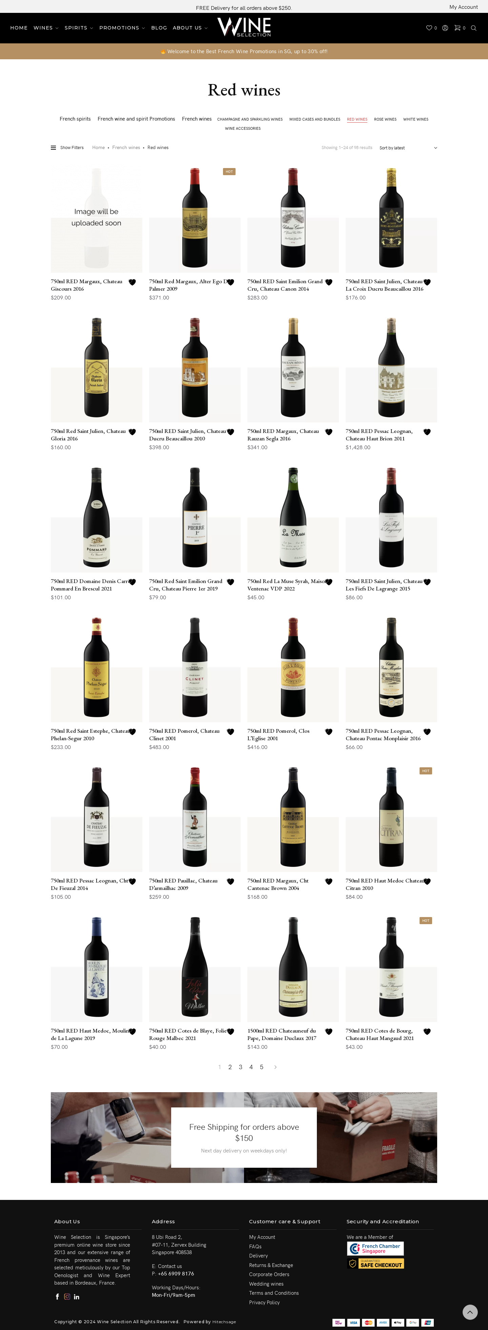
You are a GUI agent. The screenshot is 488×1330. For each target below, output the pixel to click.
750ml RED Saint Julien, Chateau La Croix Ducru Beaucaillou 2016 (384, 284)
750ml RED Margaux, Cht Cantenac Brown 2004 (277, 884)
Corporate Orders (269, 1274)
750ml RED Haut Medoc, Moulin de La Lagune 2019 (90, 1034)
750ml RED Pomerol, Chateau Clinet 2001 (184, 734)
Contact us (170, 1266)
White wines (415, 119)
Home (98, 147)
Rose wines (385, 119)
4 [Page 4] (251, 1066)
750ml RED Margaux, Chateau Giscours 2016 (86, 284)
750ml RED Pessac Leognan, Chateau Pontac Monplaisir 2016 (383, 734)
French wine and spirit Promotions (136, 118)
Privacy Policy (264, 1302)
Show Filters (67, 147)
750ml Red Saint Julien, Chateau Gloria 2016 (88, 434)
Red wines (357, 119)
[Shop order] (406, 147)
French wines (197, 118)
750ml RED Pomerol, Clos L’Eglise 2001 (278, 734)
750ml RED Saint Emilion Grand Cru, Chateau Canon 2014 (285, 284)
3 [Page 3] (240, 1066)
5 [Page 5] (261, 1066)
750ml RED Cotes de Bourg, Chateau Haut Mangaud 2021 (380, 1034)
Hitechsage (224, 1321)
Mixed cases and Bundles (314, 119)
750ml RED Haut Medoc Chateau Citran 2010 (385, 884)
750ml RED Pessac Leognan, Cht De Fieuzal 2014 (89, 884)
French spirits (75, 118)
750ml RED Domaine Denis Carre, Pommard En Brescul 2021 (91, 584)
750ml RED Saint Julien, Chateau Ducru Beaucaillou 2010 (187, 434)
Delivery (258, 1255)
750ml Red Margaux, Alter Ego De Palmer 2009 (189, 284)
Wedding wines (266, 1283)
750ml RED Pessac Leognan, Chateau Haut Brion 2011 (379, 434)
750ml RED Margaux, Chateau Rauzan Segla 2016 (283, 434)
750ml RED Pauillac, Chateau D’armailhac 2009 (183, 884)
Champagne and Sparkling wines (250, 119)
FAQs (255, 1246)
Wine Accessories (243, 128)
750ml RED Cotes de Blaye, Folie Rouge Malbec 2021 (188, 1034)
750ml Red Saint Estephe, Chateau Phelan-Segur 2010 (90, 734)
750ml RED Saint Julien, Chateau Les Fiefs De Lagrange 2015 (384, 584)
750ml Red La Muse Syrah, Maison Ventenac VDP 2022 (287, 584)
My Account (463, 6)
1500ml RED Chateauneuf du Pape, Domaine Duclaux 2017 (281, 1034)
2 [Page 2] (230, 1066)
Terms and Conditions (274, 1292)
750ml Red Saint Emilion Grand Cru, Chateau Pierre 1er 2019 (185, 584)
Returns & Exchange (271, 1265)
